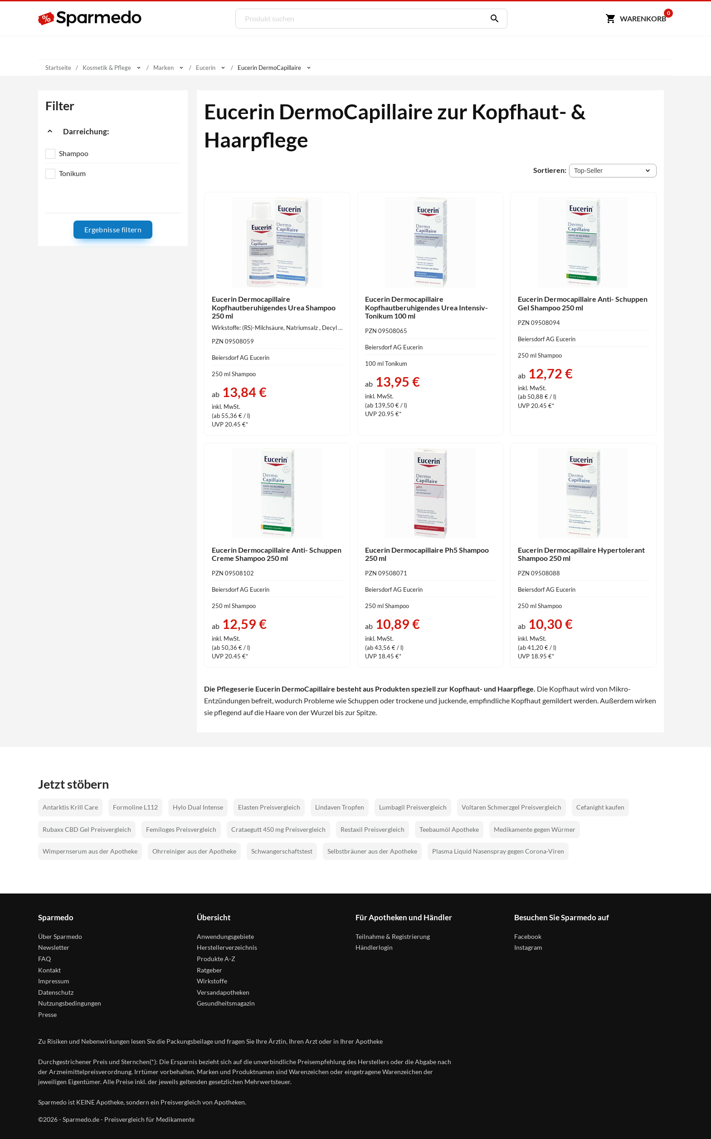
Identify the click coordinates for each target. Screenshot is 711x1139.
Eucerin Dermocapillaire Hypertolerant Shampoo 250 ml (581, 553)
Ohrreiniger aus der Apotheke (194, 851)
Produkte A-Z (216, 958)
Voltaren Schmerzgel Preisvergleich (511, 807)
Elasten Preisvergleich (269, 807)
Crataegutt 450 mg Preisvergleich (278, 829)
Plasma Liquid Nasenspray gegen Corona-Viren (498, 851)
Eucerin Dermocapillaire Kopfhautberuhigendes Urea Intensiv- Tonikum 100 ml (426, 307)
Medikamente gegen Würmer (534, 829)
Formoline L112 (135, 807)
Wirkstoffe (212, 981)
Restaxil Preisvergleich (372, 829)
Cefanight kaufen (600, 807)
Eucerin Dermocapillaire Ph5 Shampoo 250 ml (427, 553)
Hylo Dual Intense (198, 807)
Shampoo (73, 153)
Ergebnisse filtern (112, 229)
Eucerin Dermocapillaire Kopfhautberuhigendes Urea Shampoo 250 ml (274, 307)
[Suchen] (492, 18)
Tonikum (72, 173)
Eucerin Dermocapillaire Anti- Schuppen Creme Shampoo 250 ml (276, 553)
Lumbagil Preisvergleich (413, 807)
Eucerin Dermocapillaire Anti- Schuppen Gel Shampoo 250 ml (583, 303)
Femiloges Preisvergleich (181, 829)
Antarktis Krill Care (70, 807)
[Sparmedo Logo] (90, 19)
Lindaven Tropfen (339, 807)
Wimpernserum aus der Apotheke (90, 851)
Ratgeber (209, 970)
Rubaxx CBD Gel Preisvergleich (87, 829)
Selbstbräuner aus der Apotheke (372, 851)
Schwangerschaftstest (281, 851)
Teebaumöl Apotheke (449, 829)
